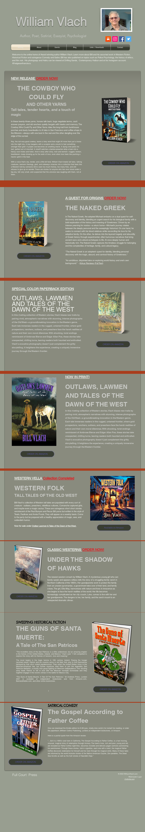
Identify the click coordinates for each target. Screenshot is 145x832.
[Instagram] (115, 39)
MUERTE (29, 637)
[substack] (108, 39)
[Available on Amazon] (114, 528)
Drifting (67, 60)
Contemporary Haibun (88, 60)
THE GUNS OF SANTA (48, 628)
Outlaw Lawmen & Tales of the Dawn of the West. (54, 526)
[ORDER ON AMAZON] (118, 163)
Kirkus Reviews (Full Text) (91, 263)
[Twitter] (128, 39)
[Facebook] (121, 39)
